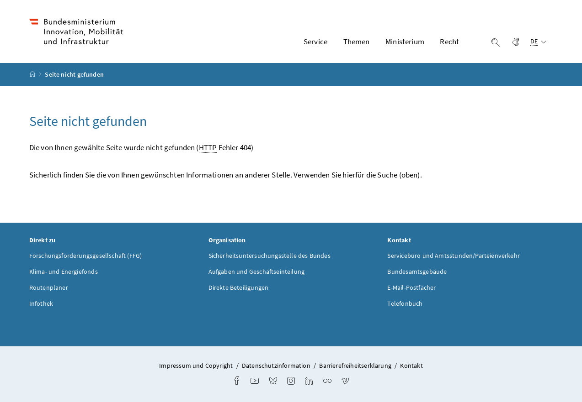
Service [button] (315, 42)
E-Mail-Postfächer (411, 287)
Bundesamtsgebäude (417, 271)
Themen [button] (356, 42)
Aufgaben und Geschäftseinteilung (256, 271)
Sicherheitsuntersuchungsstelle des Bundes (269, 255)
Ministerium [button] (404, 42)
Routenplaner (48, 287)
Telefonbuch (404, 303)
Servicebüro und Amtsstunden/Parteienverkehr (453, 255)
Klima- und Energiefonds (63, 271)
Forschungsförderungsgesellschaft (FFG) (85, 255)
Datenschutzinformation (276, 365)
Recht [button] (449, 42)
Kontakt (411, 365)
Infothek (41, 303)
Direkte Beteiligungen (238, 287)
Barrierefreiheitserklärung (355, 365)
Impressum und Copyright (196, 365)
